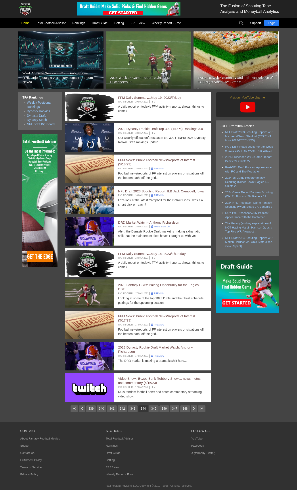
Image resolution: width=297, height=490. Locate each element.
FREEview (138, 23)
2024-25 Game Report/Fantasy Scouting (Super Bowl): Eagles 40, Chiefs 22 (247, 182)
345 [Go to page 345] (153, 408)
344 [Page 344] (143, 408)
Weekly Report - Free (166, 23)
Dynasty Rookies (38, 111)
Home (25, 23)
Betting (119, 23)
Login (271, 23)
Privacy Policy (29, 474)
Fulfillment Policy (31, 460)
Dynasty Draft (36, 115)
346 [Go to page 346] (164, 408)
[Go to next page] (194, 408)
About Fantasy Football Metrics (40, 438)
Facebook (197, 445)
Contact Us (27, 453)
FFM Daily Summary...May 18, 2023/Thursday (152, 254)
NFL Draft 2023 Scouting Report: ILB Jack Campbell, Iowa (161, 191)
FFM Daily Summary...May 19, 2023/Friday (149, 97)
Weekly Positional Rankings (39, 105)
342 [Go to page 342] (122, 408)
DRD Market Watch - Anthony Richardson (148, 222)
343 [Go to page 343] (132, 408)
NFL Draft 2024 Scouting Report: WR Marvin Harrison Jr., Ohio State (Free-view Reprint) (249, 242)
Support (255, 23)
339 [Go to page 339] (91, 408)
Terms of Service (31, 467)
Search (241, 23)
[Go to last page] (201, 408)
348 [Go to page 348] (185, 408)
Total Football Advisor (51, 23)
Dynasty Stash (37, 120)
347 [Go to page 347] (174, 408)
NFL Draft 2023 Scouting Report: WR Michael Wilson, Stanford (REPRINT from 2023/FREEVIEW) (248, 136)
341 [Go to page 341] (111, 408)
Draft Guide (100, 23)
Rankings (78, 23)
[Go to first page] (74, 408)
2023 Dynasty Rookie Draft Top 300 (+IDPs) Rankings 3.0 (160, 129)
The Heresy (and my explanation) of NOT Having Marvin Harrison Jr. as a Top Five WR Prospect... (248, 227)
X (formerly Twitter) (203, 453)
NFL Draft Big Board (41, 124)
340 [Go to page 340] (101, 408)
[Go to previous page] (82, 408)
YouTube (197, 438)
